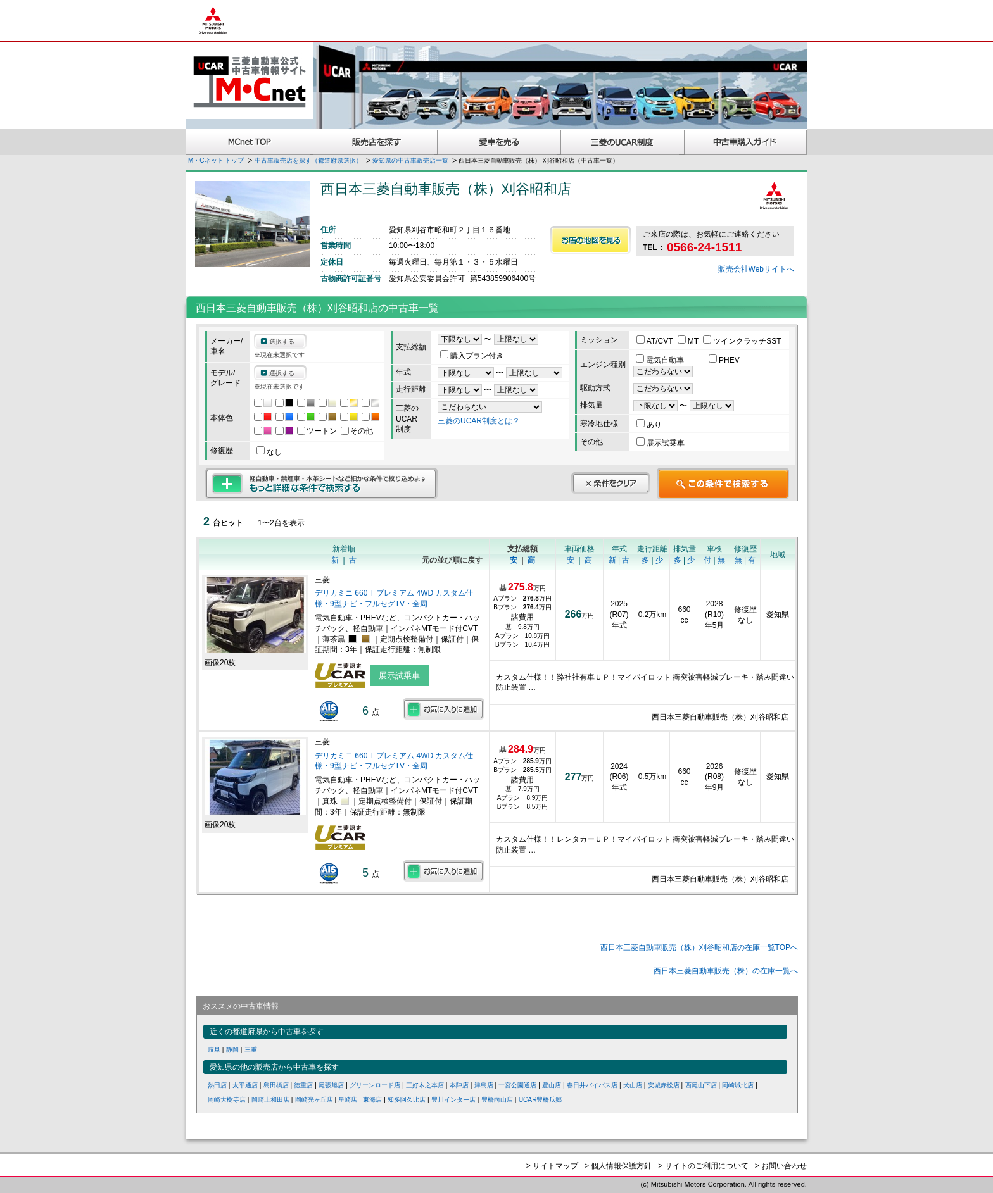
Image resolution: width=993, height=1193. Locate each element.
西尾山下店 (701, 1085)
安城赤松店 (664, 1085)
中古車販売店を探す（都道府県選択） (308, 160)
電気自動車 (661, 360)
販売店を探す (375, 142)
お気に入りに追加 (443, 709)
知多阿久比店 (407, 1099)
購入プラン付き (471, 355)
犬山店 (632, 1085)
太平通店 (245, 1085)
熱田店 (217, 1085)
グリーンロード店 (375, 1085)
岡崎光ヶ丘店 (314, 1099)
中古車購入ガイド (746, 142)
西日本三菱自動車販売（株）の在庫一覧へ (726, 970)
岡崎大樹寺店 (227, 1099)
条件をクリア (610, 483)
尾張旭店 (331, 1085)
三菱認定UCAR (623, 142)
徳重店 (303, 1085)
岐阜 (214, 1049)
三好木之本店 (425, 1085)
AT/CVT (655, 341)
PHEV (724, 360)
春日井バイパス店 (592, 1085)
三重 (250, 1049)
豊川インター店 (453, 1099)
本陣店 (459, 1085)
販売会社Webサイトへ (756, 269)
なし (269, 451)
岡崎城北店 (738, 1085)
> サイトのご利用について (703, 1165)
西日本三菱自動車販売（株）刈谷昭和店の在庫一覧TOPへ (699, 947)
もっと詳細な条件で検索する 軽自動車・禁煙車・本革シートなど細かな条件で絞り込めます (321, 483)
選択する (281, 341)
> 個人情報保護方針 (618, 1165)
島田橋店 (276, 1085)
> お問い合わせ (781, 1165)
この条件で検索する (723, 483)
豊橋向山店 (497, 1099)
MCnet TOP (249, 142)
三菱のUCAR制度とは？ (479, 420)
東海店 (372, 1099)
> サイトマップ (552, 1165)
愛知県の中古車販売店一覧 (410, 160)
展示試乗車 (660, 443)
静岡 (232, 1049)
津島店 (483, 1085)
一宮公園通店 (517, 1085)
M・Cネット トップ (216, 160)
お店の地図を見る (590, 240)
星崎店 (347, 1099)
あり (649, 424)
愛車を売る (499, 142)
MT (689, 341)
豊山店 (551, 1085)
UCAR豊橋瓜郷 (540, 1099)
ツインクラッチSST (742, 341)
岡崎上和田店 (270, 1099)
